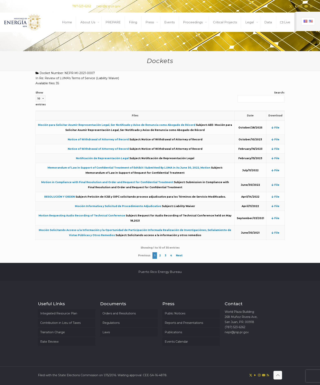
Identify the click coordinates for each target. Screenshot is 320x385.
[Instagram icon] (300, 6)
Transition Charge (52, 332)
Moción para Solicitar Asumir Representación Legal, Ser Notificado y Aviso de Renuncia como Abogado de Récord (116, 124)
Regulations (111, 323)
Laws (106, 332)
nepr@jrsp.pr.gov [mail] (108, 6)
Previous (144, 255)
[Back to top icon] (277, 375)
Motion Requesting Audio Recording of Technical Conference (82, 215)
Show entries (41, 98)
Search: (261, 96)
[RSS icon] (311, 6)
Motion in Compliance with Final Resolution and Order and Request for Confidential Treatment (107, 182)
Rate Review (49, 341)
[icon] (306, 6)
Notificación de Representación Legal (102, 158)
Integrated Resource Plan (58, 313)
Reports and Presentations (184, 323)
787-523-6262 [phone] (81, 6)
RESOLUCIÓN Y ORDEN (59, 196)
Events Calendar (176, 341)
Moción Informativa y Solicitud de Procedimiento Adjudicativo (118, 206)
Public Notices (175, 313)
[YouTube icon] (295, 6)
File (275, 127)
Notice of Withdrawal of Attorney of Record (98, 139)
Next (179, 255)
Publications (173, 332)
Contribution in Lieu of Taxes (60, 323)
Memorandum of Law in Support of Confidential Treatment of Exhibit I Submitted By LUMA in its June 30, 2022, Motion (129, 167)
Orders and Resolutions (119, 313)
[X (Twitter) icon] (290, 6)
